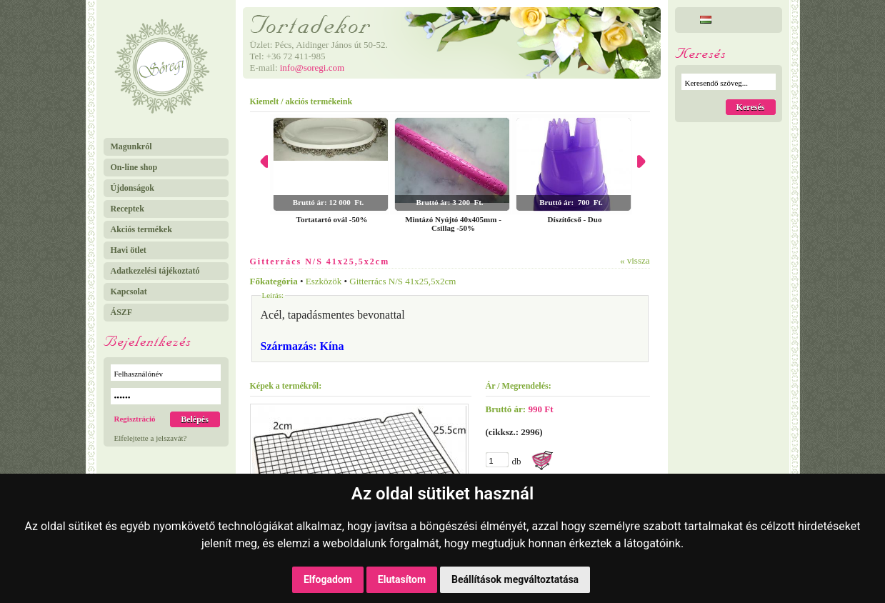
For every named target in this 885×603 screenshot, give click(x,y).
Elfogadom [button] (328, 579)
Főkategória (274, 281)
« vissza (635, 260)
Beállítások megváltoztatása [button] (515, 579)
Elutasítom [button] (402, 579)
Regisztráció (135, 418)
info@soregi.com (312, 67)
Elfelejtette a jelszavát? (150, 438)
